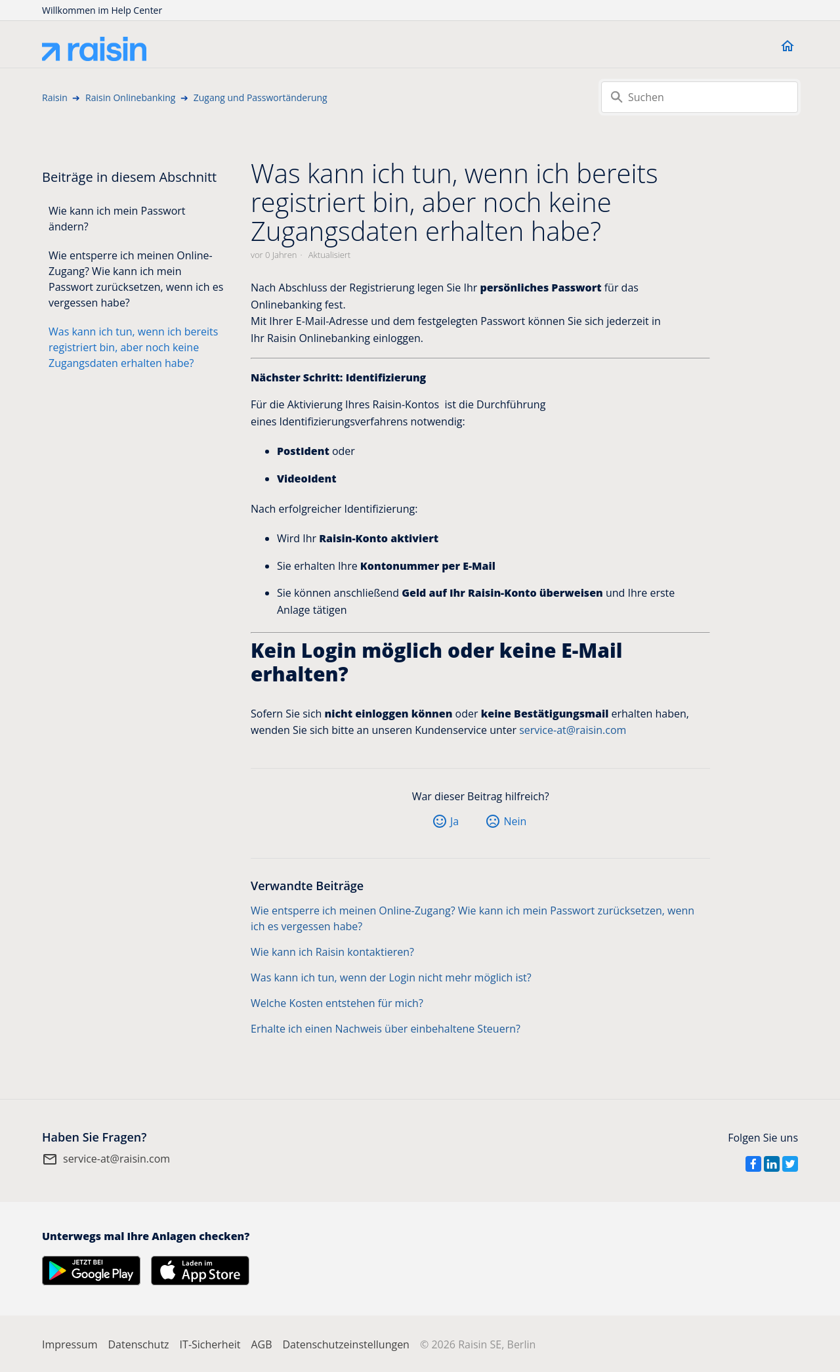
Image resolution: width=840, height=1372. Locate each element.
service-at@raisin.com (572, 730)
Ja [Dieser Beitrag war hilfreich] (454, 821)
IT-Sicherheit (210, 1344)
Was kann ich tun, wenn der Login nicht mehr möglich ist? (391, 977)
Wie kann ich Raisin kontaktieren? (332, 952)
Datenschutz (138, 1344)
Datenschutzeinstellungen (345, 1344)
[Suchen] (699, 97)
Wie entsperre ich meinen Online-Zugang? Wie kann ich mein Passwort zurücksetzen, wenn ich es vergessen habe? (136, 279)
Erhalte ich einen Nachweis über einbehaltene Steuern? (385, 1028)
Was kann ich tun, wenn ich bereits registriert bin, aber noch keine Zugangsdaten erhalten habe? (133, 347)
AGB (261, 1344)
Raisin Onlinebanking (130, 97)
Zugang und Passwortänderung (260, 97)
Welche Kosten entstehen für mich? (337, 1003)
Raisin (55, 97)
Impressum (69, 1344)
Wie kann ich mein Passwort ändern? (117, 219)
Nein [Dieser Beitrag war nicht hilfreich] (514, 821)
